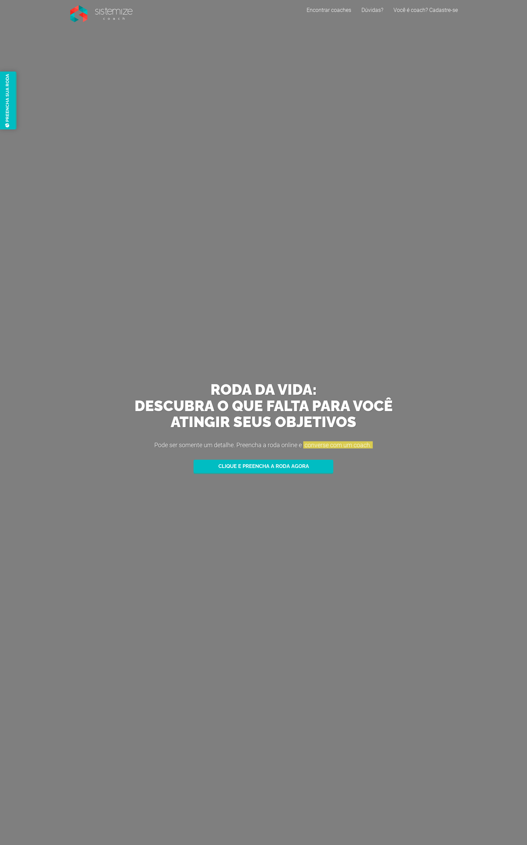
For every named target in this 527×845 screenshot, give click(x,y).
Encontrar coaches (329, 15)
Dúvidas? (372, 15)
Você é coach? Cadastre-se (425, 15)
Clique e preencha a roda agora (263, 466)
